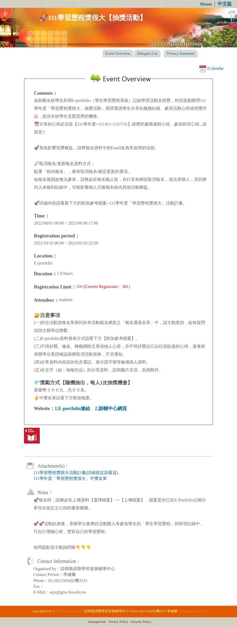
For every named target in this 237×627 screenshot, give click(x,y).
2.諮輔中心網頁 (111, 408)
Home (206, 4)
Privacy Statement (181, 53)
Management (97, 622)
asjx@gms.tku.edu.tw (193, 611)
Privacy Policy (118, 622)
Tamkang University (69, 611)
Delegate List (147, 53)
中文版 (225, 4)
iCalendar (211, 68)
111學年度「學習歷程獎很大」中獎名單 (70, 478)
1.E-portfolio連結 (72, 408)
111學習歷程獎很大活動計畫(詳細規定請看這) (75, 472)
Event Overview (118, 53)
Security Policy (141, 622)
